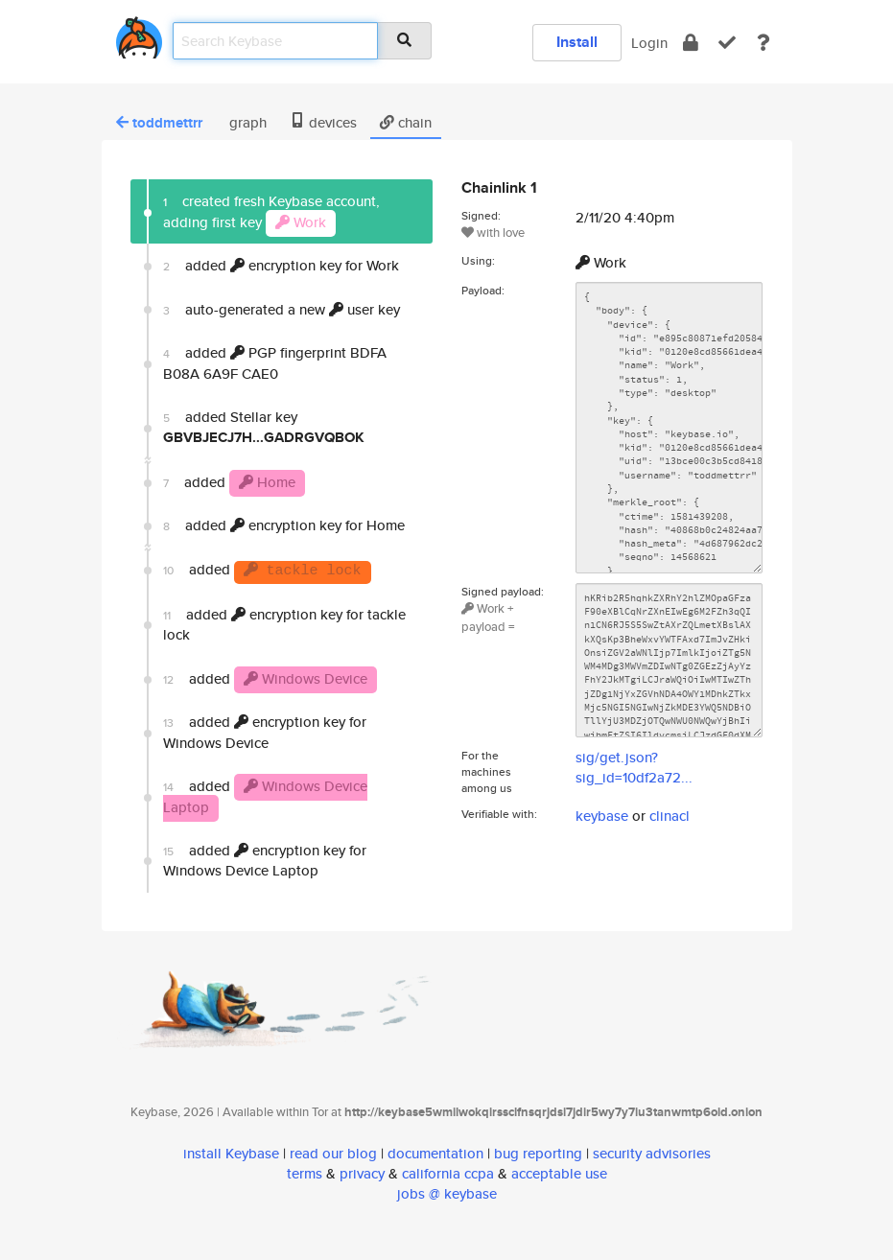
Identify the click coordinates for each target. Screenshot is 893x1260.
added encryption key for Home (284, 525)
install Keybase (231, 1153)
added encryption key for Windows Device (264, 732)
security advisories (652, 1153)
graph (246, 122)
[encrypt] (690, 43)
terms (304, 1173)
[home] (139, 34)
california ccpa (448, 1173)
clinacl (669, 815)
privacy (362, 1173)
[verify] (727, 43)
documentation (435, 1153)
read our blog (333, 1153)
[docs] (763, 43)
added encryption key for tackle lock (284, 624)
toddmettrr (159, 122)
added (275, 362)
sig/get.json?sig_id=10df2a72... (634, 767)
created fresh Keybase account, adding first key (271, 213)
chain (406, 122)
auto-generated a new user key (281, 309)
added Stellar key (263, 427)
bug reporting (538, 1153)
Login (649, 43)
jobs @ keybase (447, 1193)
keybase (602, 815)
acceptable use (559, 1173)
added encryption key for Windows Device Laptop (264, 860)
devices (323, 122)
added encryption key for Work (281, 265)
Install (577, 42)
